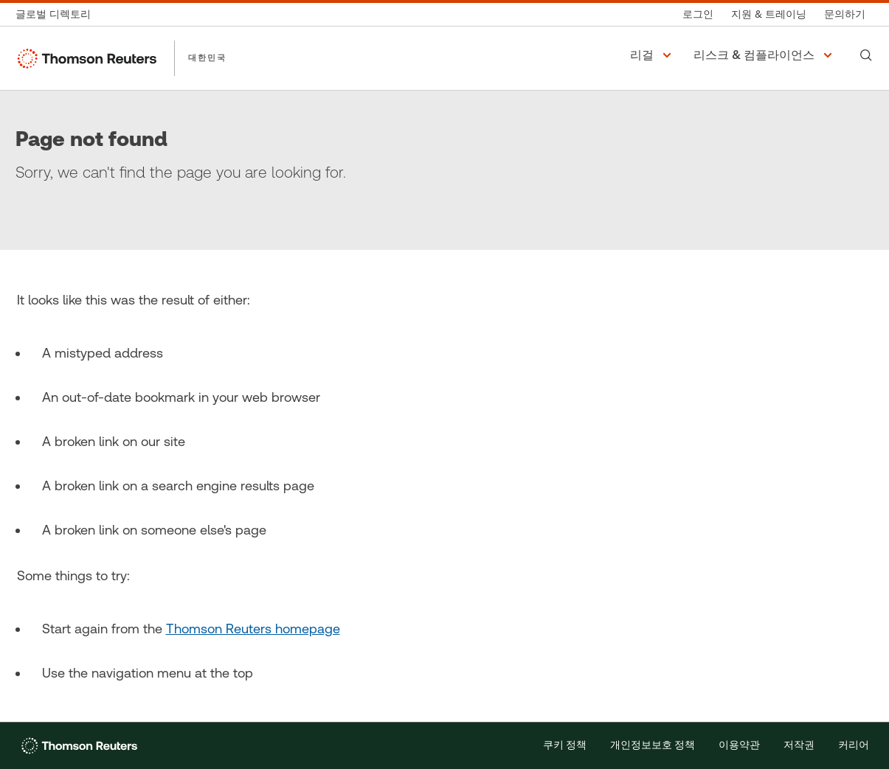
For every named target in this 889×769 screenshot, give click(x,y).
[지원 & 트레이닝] (768, 14)
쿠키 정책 (565, 746)
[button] (653, 55)
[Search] (866, 55)
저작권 (799, 746)
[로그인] (698, 14)
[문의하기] (844, 14)
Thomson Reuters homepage (253, 628)
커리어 (853, 746)
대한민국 (207, 57)
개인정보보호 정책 (652, 746)
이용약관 (739, 746)
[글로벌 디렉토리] (57, 14)
